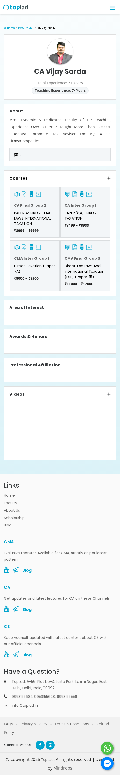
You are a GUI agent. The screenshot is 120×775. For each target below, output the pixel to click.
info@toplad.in (25, 705)
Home (11, 28)
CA (7, 587)
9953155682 (22, 696)
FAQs (8, 723)
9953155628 (44, 696)
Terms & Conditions (72, 723)
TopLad (47, 759)
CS (7, 626)
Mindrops (62, 768)
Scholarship (14, 517)
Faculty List (25, 28)
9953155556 (67, 696)
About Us (12, 510)
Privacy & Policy (33, 723)
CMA (9, 542)
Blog (7, 525)
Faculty (10, 502)
